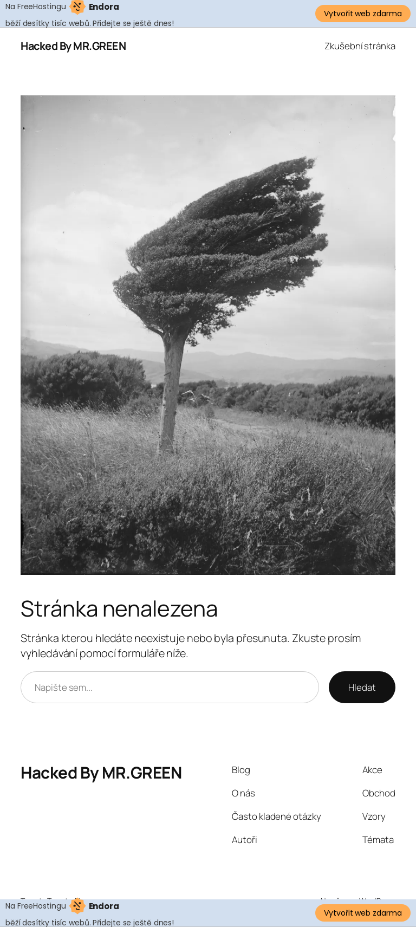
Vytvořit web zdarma (362, 13)
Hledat (361, 687)
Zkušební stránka (359, 46)
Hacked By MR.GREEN (73, 45)
